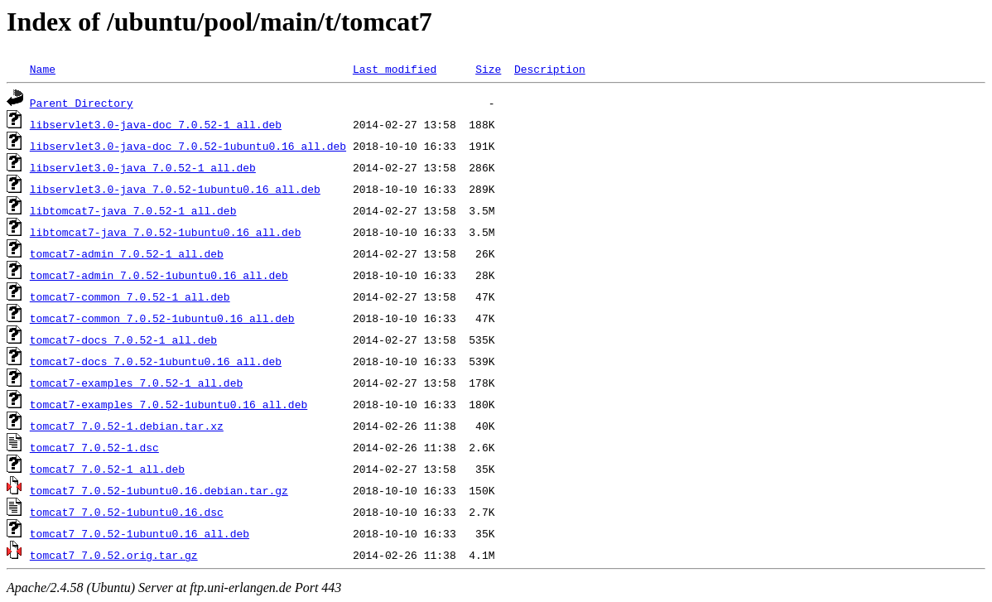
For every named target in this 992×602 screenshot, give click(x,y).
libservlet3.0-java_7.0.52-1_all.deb (143, 167)
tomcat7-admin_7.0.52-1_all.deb (127, 253)
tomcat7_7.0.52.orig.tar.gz (114, 554)
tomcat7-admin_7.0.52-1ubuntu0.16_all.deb (159, 274)
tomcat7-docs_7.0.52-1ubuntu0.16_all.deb (156, 361)
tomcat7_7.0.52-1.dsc (94, 447)
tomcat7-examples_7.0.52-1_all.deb (136, 382)
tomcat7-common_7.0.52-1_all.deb (130, 296)
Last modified (394, 68)
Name (42, 68)
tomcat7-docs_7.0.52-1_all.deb (123, 339)
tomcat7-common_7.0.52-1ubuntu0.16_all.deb (162, 318)
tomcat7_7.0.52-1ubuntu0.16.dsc (127, 511)
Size (488, 68)
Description (549, 68)
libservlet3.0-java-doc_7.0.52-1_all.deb (156, 124)
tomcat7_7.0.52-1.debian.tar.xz (127, 425)
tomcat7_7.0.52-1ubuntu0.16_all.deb (139, 533)
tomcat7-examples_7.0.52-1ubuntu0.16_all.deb (168, 404)
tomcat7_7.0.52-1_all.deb (107, 468)
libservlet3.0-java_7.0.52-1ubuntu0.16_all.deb (175, 188)
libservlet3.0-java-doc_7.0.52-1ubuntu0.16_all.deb (188, 145)
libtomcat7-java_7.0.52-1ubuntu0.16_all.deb (165, 231)
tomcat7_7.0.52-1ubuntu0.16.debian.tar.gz (159, 490)
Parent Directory (81, 102)
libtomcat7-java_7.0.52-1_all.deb (133, 210)
